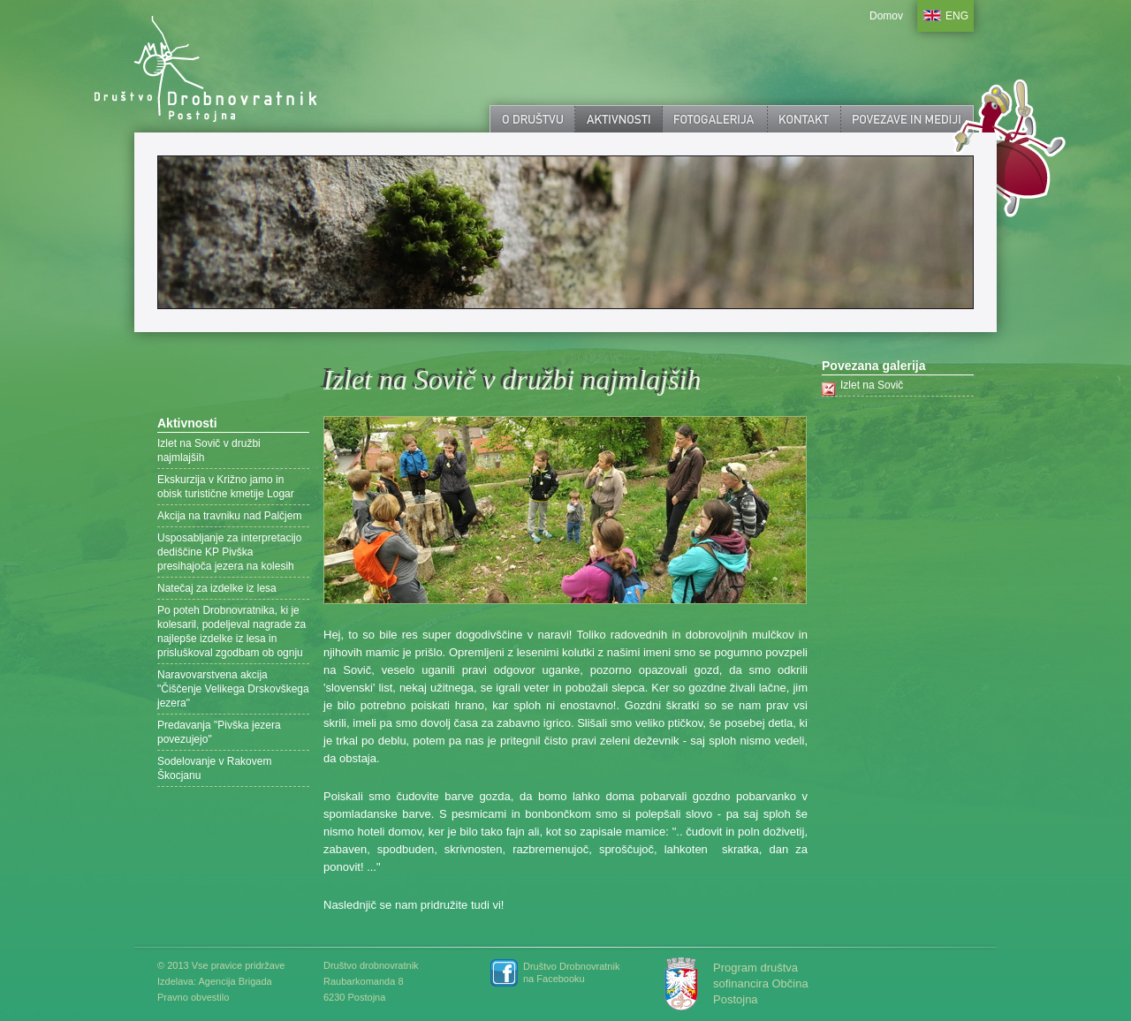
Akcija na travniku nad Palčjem (229, 516)
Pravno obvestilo (193, 997)
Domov (886, 16)
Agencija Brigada (234, 981)
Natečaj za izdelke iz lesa (217, 588)
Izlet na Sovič (871, 385)
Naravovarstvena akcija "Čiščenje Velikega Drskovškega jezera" (233, 689)
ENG (956, 16)
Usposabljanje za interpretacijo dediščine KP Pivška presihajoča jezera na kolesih (229, 552)
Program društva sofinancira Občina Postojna (760, 983)
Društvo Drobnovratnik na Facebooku (571, 972)
